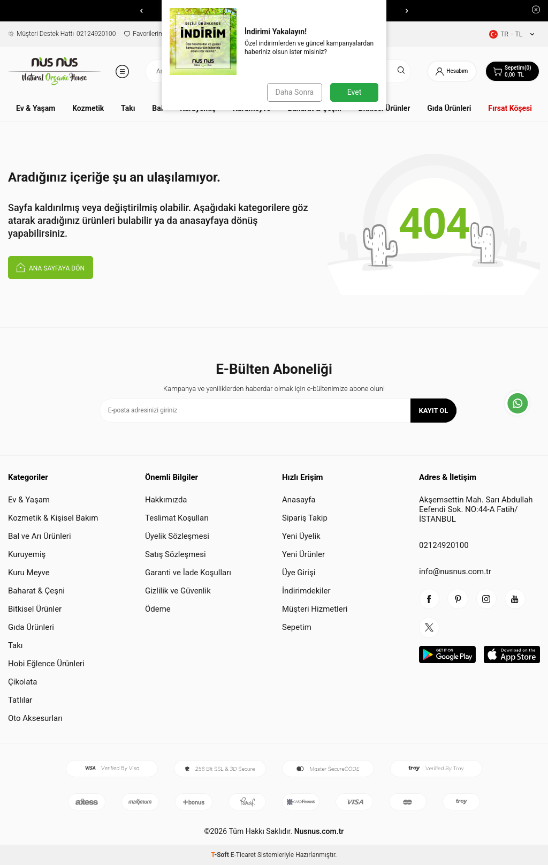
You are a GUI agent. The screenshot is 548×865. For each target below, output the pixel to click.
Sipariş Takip (305, 518)
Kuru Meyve (29, 572)
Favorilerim (144, 33)
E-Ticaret (243, 855)
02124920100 (62, 34)
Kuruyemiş (26, 554)
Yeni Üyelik (301, 536)
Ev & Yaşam (35, 108)
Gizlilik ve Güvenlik (178, 591)
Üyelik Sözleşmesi (177, 536)
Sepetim (296, 627)
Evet (354, 92)
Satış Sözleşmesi (175, 554)
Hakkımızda (166, 500)
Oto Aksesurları (35, 718)
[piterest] (459, 599)
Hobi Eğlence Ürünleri (46, 663)
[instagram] (488, 599)
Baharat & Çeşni (36, 591)
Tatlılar (20, 700)
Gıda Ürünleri (449, 108)
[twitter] (429, 629)
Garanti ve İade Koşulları (188, 572)
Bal (157, 108)
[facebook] (429, 599)
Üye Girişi (298, 572)
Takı (128, 108)
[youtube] (518, 599)
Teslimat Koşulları (177, 518)
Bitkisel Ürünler (35, 609)
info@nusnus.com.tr (455, 571)
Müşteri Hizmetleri (314, 609)
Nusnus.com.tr (318, 831)
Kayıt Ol (433, 411)
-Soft (221, 855)
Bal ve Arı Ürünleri (39, 536)
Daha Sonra (294, 92)
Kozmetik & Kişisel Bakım (53, 518)
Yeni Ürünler (303, 554)
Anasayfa (299, 500)
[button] (141, 10)
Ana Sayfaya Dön (51, 267)
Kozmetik (88, 108)
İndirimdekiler (306, 591)
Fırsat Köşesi (510, 108)
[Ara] (397, 71)
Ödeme (158, 609)
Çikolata (22, 682)
